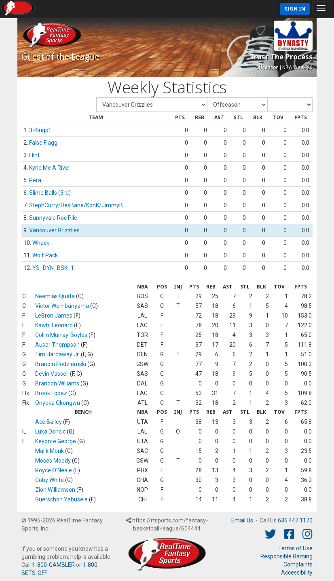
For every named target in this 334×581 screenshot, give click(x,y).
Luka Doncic (50, 431)
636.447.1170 (295, 520)
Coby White (49, 480)
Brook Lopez (51, 393)
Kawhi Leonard (54, 325)
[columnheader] (95, 118)
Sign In (294, 9)
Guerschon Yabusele (61, 499)
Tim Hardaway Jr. (57, 354)
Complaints (298, 564)
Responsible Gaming (286, 556)
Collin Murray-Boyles (61, 335)
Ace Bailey (48, 422)
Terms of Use (295, 548)
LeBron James (53, 315)
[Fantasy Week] (237, 104)
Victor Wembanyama (62, 306)
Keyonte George (55, 441)
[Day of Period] (290, 104)
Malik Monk (49, 451)
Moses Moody (53, 460)
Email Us (242, 520)
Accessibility (297, 572)
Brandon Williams (57, 383)
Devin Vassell (52, 373)
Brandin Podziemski (60, 364)
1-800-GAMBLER (53, 565)
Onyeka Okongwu (57, 403)
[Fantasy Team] (151, 104)
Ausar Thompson (57, 344)
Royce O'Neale (53, 470)
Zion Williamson (55, 489)
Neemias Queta (55, 296)
